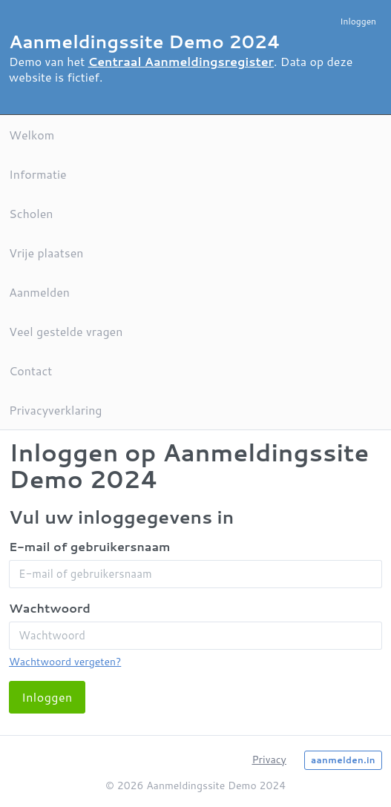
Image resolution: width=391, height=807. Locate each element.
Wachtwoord (50, 608)
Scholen (31, 213)
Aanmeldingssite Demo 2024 (144, 41)
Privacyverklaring (55, 409)
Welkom (31, 134)
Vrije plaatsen (46, 252)
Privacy (269, 759)
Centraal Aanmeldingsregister (181, 61)
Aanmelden (39, 291)
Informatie (38, 173)
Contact (30, 370)
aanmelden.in (343, 760)
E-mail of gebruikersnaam (90, 546)
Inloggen (358, 21)
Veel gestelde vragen (65, 331)
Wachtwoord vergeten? (65, 661)
